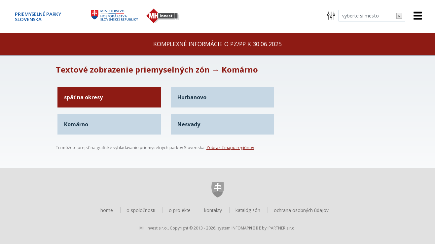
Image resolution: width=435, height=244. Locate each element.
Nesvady (188, 124)
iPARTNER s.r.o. (282, 228)
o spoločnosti (141, 210)
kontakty (213, 210)
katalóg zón (248, 210)
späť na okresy (83, 97)
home (106, 210)
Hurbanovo (191, 97)
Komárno (76, 124)
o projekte (180, 210)
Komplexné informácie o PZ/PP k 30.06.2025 (217, 44)
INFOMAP (246, 228)
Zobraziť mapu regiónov (230, 147)
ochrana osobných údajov (301, 210)
